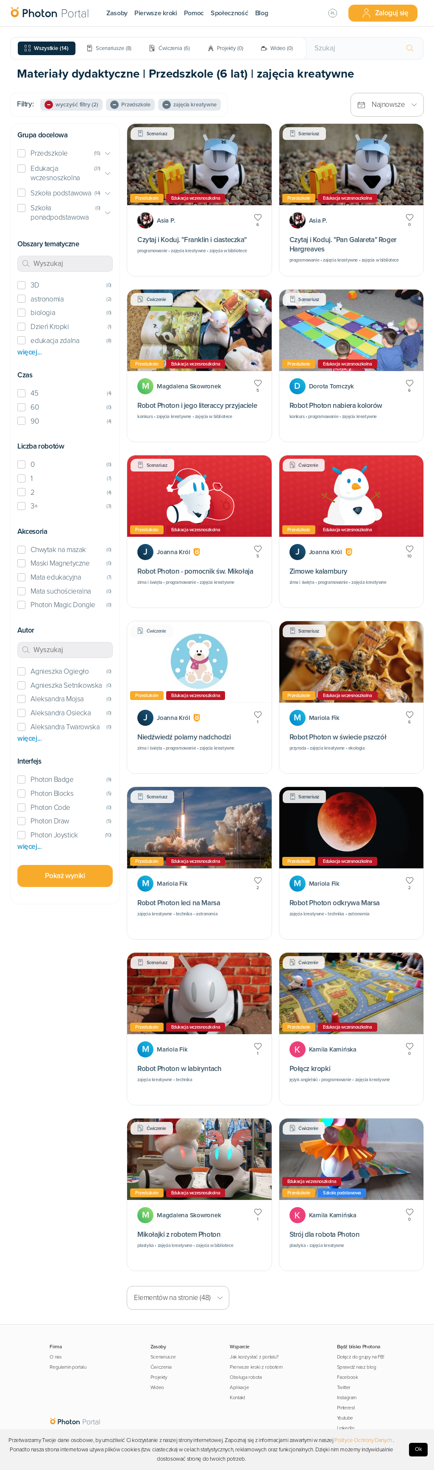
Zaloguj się (385, 13)
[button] (65, 154)
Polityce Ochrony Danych (363, 1440)
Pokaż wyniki (65, 875)
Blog (261, 13)
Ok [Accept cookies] (418, 1449)
